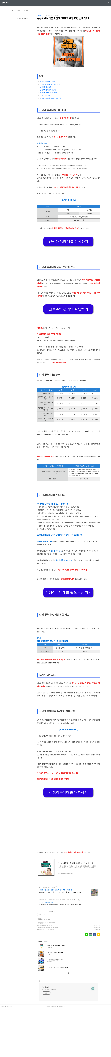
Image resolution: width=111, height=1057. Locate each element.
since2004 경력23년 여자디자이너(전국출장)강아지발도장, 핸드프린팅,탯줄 (60, 940)
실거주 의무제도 (45, 120)
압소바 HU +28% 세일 (46, 950)
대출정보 (40, 15)
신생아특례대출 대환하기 (68, 816)
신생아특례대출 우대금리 (48, 114)
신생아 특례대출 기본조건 (48, 106)
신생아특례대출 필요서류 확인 (68, 616)
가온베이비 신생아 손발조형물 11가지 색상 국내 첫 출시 (56, 938)
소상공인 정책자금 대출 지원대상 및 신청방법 (46, 970)
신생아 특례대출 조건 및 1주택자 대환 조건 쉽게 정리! (63, 18)
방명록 (26, 10)
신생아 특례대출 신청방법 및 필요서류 (44, 972)
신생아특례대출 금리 (46, 111)
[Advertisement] (68, 36)
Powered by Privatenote (6, 1054)
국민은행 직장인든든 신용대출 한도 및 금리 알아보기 (47, 975)
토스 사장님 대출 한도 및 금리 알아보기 (44, 974)
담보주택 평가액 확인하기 (68, 333)
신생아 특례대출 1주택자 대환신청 (50, 122)
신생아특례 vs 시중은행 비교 (49, 117)
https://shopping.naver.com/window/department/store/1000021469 (58, 948)
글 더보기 (68, 1023)
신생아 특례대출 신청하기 (68, 266)
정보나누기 (5, 3)
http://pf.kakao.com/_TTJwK (47, 935)
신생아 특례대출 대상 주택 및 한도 (51, 108)
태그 (18, 10)
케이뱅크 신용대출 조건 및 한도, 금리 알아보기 (46, 977)
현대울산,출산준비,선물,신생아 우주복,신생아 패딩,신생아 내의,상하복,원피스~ (60, 953)
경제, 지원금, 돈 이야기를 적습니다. (50, 1037)
